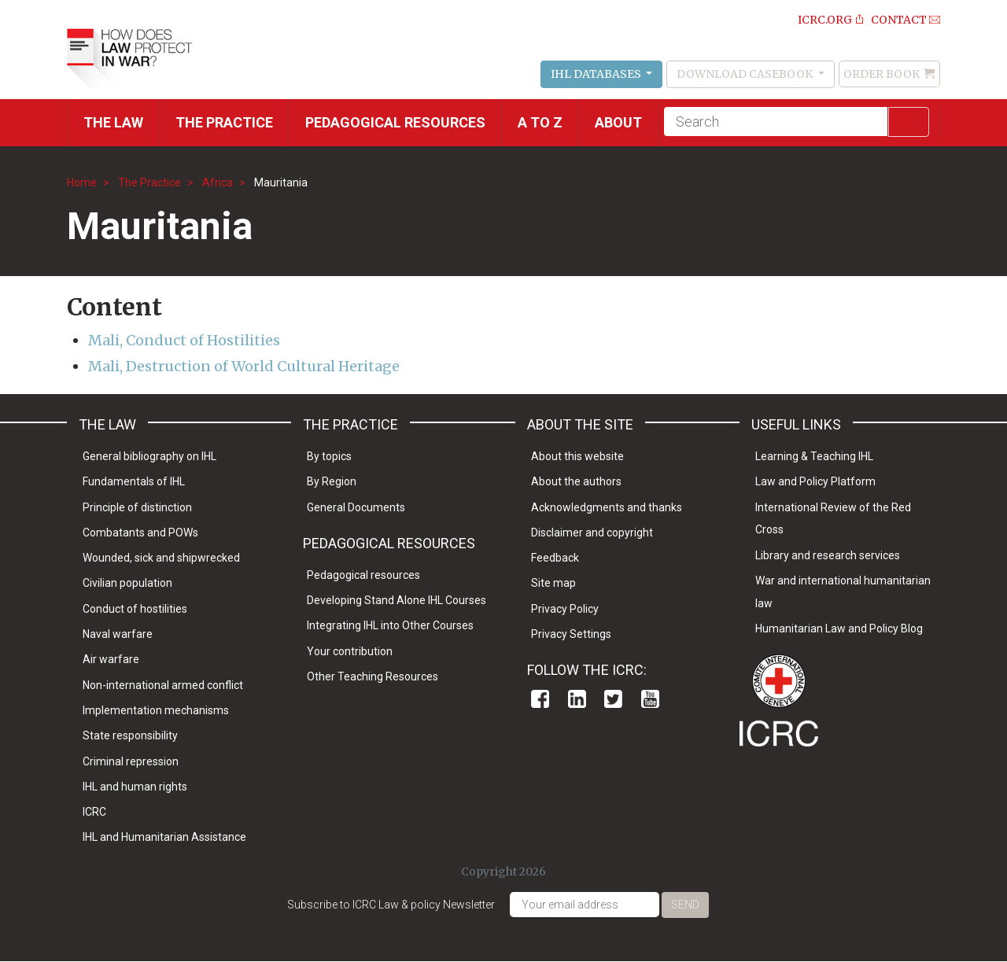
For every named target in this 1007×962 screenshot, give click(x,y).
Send (685, 904)
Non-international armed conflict (163, 685)
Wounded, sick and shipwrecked (161, 557)
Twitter (613, 699)
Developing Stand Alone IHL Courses (396, 600)
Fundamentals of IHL (134, 481)
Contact (899, 20)
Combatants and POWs (140, 532)
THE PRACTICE (224, 122)
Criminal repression (131, 761)
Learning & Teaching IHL (814, 456)
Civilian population (127, 583)
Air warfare (111, 659)
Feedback (555, 557)
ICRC (94, 811)
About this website (577, 456)
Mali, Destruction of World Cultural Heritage (244, 366)
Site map (553, 583)
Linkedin (577, 699)
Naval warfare (118, 634)
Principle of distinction (137, 507)
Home (82, 182)
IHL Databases (597, 74)
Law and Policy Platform (815, 481)
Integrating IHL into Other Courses (390, 625)
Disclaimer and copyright (592, 532)
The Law (113, 122)
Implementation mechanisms (156, 710)
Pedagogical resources (395, 122)
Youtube (650, 699)
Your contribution (350, 651)
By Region (331, 481)
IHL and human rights (135, 786)
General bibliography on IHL (149, 456)
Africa (217, 182)
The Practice (149, 182)
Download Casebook (746, 74)
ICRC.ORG (825, 20)
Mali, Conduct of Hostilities (184, 340)
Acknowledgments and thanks (606, 507)
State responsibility (130, 735)
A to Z (540, 122)
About (618, 122)
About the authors (576, 481)
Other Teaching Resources (372, 676)
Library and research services (827, 555)
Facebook (540, 699)
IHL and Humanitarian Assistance (164, 837)
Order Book (881, 74)
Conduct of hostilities (135, 609)
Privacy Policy (565, 609)
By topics (329, 456)
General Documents (356, 507)
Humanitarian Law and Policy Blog (839, 628)
